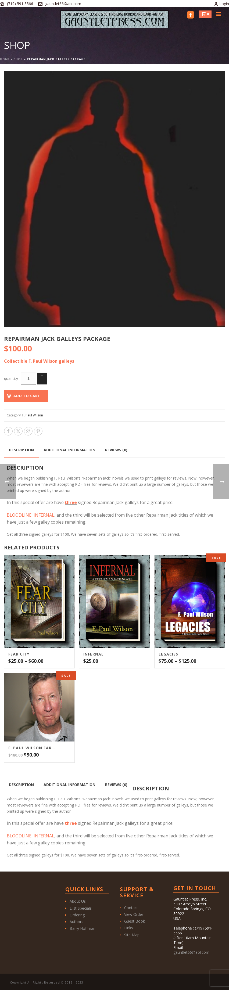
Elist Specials (81, 908)
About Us (78, 901)
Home (5, 59)
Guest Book (134, 921)
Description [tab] (21, 449)
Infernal (93, 654)
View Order (133, 914)
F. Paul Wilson (32, 415)
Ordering (77, 914)
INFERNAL (44, 515)
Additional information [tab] (69, 449)
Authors (76, 921)
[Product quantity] (28, 378)
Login (221, 3)
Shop (18, 59)
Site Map (131, 934)
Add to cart (26, 395)
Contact (131, 907)
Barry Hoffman (82, 928)
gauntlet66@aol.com (63, 3)
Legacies (168, 654)
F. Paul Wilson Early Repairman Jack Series (32, 748)
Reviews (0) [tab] (116, 449)
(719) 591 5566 (20, 3)
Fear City (18, 654)
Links (128, 927)
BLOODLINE (19, 515)
